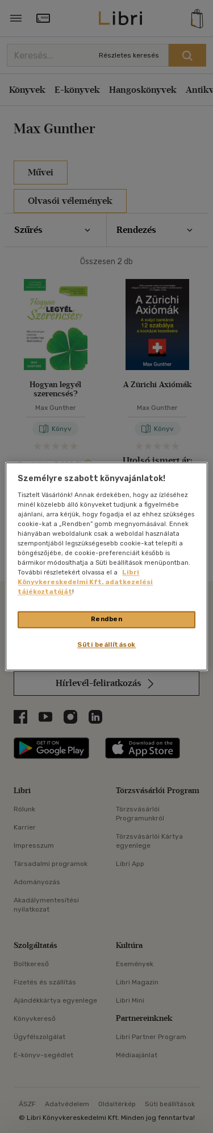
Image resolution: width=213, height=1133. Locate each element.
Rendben (107, 619)
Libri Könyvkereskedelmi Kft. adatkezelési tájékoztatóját (85, 582)
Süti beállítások (106, 645)
